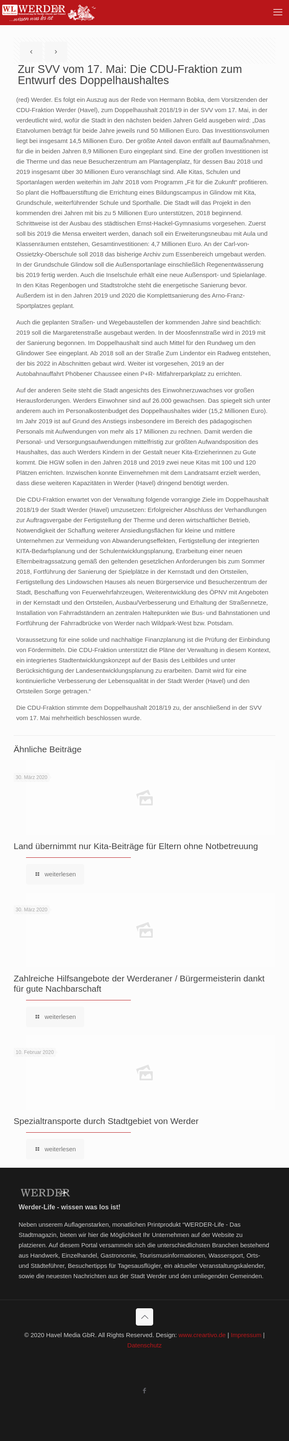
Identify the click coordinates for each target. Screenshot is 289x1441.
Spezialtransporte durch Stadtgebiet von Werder (106, 1121)
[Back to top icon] (144, 1317)
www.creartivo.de (202, 1334)
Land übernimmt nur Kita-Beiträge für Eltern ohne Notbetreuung (136, 846)
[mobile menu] (278, 12)
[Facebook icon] (145, 1390)
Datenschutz (144, 1345)
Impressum (246, 1334)
